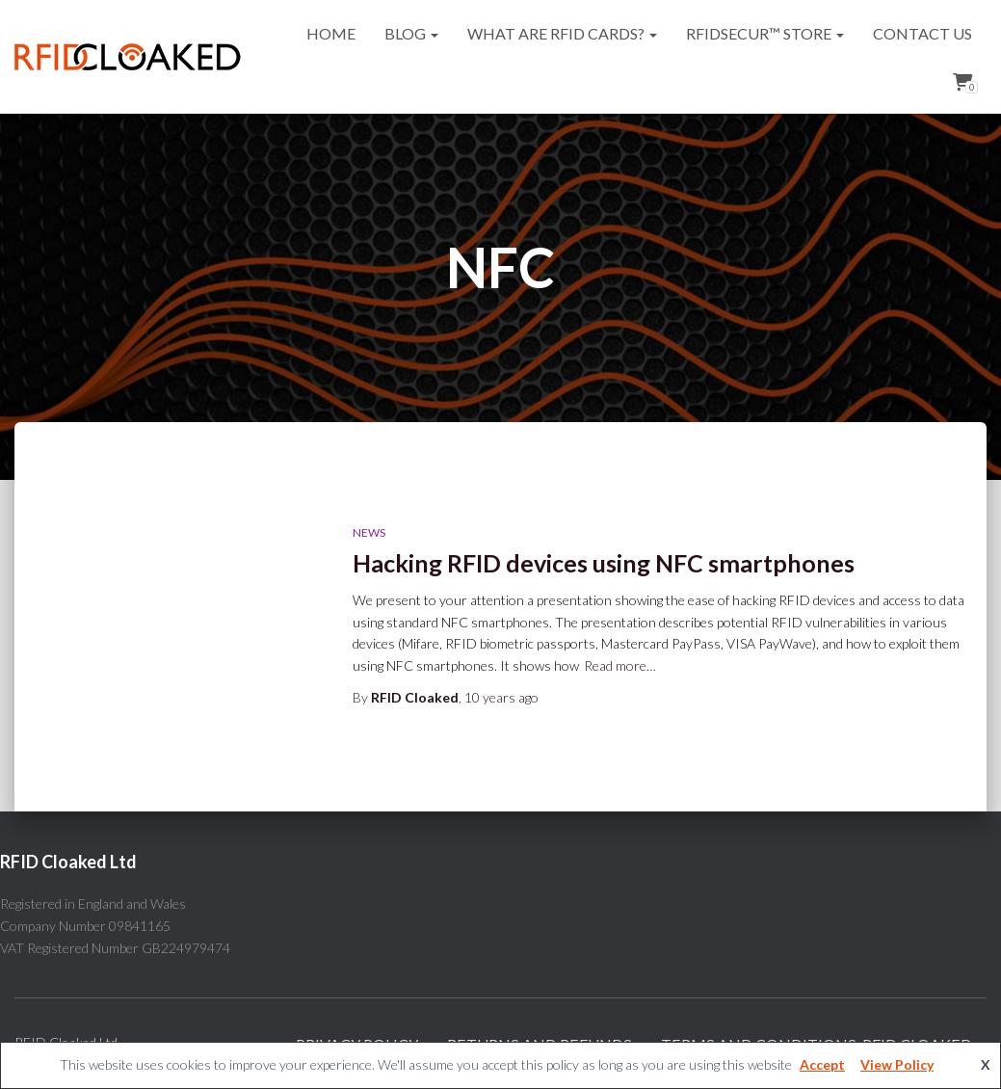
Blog (411, 33)
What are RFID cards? (562, 33)
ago (501, 697)
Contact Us (922, 33)
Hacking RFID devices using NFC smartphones (604, 562)
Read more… (620, 665)
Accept (822, 1064)
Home (331, 33)
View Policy (897, 1064)
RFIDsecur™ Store (765, 33)
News (369, 532)
